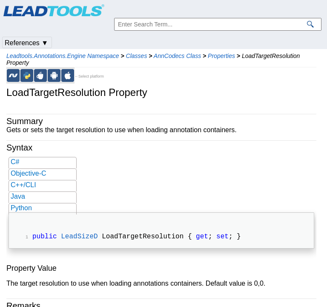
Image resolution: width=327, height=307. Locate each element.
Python (21, 207)
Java (18, 196)
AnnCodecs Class (177, 55)
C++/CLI (23, 184)
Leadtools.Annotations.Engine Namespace (62, 55)
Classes (136, 55)
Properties (221, 55)
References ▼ (26, 42)
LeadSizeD (79, 237)
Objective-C (28, 173)
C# (15, 161)
